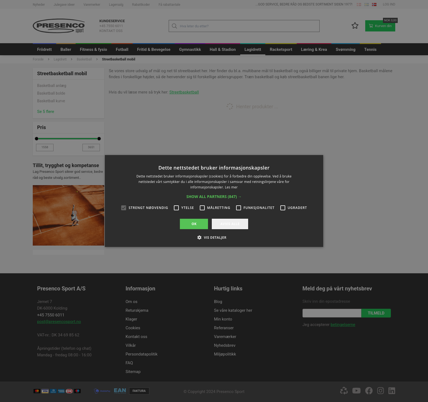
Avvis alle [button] (229, 224)
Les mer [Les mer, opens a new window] (231, 187)
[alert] (214, 201)
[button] (214, 196)
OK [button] (194, 224)
